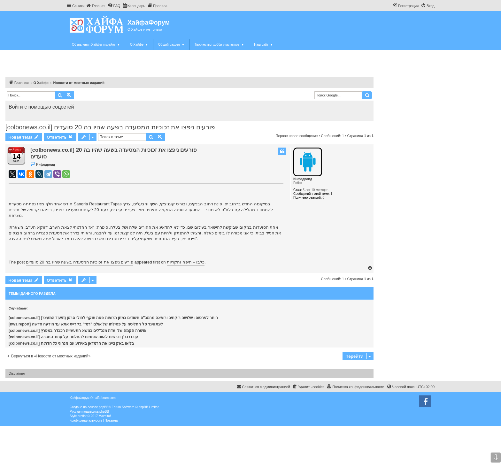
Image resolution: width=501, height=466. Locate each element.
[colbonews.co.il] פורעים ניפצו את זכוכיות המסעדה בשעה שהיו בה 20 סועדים (110, 127)
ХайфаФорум (148, 22)
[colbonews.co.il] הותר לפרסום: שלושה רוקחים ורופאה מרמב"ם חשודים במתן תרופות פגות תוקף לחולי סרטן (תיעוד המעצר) (113, 318)
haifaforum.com (105, 398)
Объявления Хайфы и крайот (96, 44)
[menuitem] (95, 6)
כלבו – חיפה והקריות (185, 262)
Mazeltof (105, 416)
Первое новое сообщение (297, 136)
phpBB (103, 407)
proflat (82, 416)
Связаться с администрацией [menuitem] (263, 386)
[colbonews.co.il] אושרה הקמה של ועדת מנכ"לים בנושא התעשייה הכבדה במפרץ (77, 330)
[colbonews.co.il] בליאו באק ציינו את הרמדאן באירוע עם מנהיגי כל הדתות (71, 343)
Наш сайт (263, 44)
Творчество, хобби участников (219, 44)
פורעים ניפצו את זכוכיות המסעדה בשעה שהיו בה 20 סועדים (79, 262)
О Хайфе (139, 44)
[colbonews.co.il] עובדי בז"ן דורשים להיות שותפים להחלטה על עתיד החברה (73, 337)
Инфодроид (302, 179)
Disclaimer (17, 373)
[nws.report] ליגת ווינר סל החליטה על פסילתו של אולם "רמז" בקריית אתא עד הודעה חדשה (86, 324)
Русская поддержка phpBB (89, 411)
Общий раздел (171, 44)
